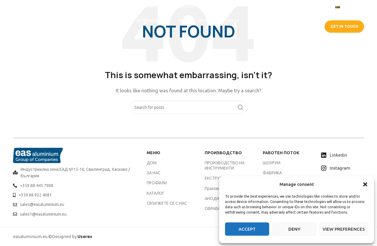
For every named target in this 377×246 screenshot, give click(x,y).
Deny (294, 229)
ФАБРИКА (272, 172)
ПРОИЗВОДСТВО (223, 152)
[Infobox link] (27, 6)
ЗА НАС (154, 172)
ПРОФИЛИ (157, 183)
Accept (247, 229)
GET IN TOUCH (344, 26)
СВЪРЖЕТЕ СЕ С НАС (167, 203)
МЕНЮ (153, 152)
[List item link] (72, 172)
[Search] (188, 107)
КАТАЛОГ (155, 193)
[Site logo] (39, 26)
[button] (365, 184)
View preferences (344, 229)
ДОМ (152, 162)
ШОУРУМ (271, 162)
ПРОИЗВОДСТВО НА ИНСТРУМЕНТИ (224, 165)
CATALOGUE (301, 26)
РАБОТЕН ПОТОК (281, 152)
